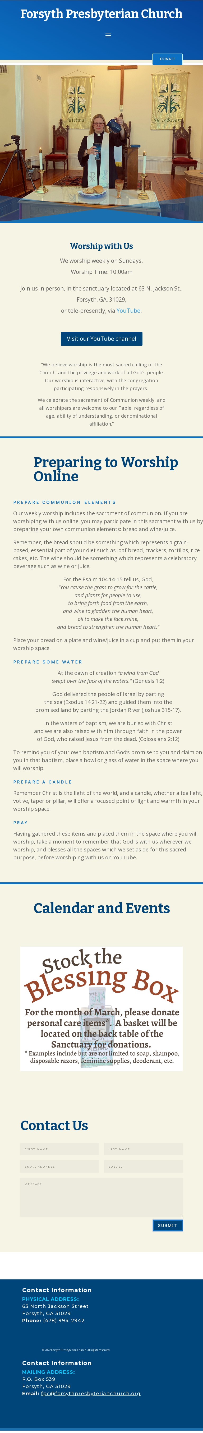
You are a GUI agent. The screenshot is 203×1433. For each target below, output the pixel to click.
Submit (168, 1226)
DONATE (165, 59)
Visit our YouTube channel (101, 339)
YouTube (128, 311)
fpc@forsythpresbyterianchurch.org (91, 1395)
